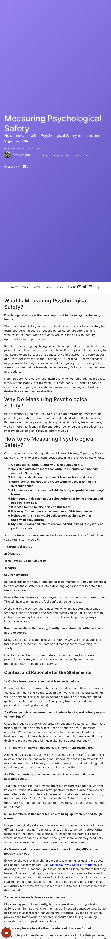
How (36, 287)
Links (59, 287)
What (14, 287)
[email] (79, 287)
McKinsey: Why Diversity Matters (72, 864)
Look (48, 287)
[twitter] (85, 287)
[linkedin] (90, 287)
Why (25, 287)
